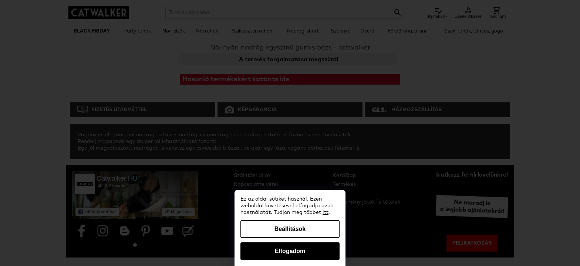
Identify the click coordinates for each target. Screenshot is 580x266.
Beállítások (290, 229)
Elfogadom (290, 251)
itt (325, 212)
